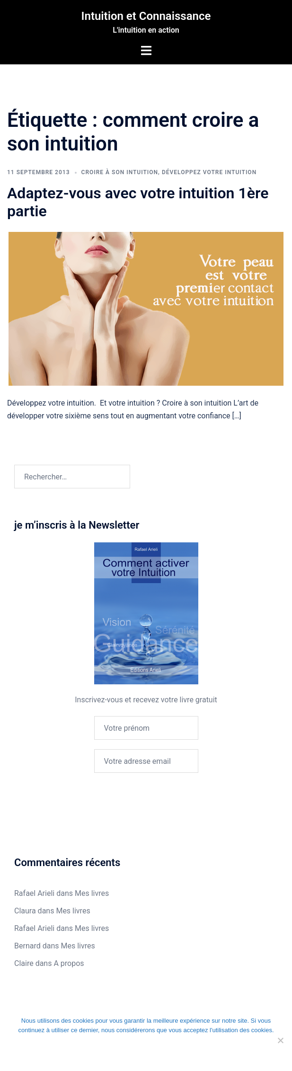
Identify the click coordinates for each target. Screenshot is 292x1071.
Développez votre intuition (209, 172)
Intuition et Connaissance (146, 16)
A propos (68, 963)
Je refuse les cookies (123, 1049)
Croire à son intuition (120, 172)
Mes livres (92, 893)
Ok (38, 1049)
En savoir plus (231, 1049)
